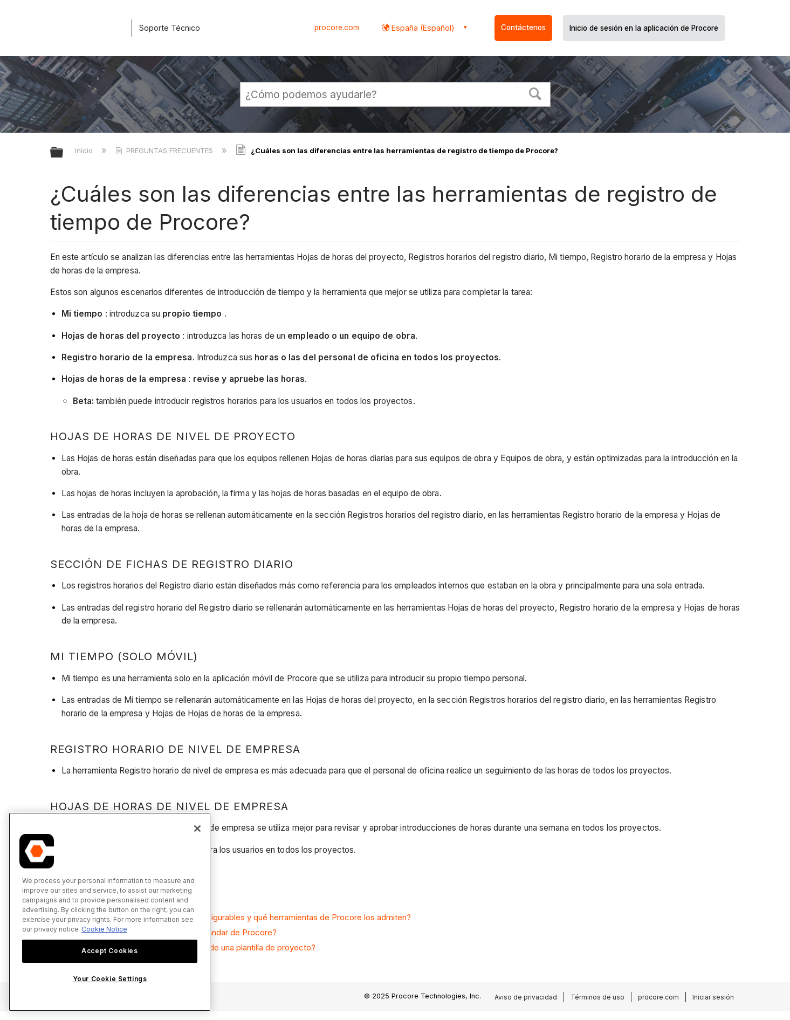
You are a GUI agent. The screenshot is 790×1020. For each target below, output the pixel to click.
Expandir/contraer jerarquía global (63, 153)
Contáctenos (523, 27)
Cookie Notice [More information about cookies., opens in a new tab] (104, 929)
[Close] (197, 828)
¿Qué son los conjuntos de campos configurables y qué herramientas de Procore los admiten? (236, 917)
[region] (110, 911)
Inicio (85, 150)
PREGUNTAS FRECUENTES (165, 150)
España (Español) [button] (422, 27)
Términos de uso (597, 997)
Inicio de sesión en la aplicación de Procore (643, 28)
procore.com (336, 27)
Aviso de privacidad (525, 997)
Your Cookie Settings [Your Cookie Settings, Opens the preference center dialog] (110, 979)
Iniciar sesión (713, 997)
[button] (535, 93)
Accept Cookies (109, 951)
